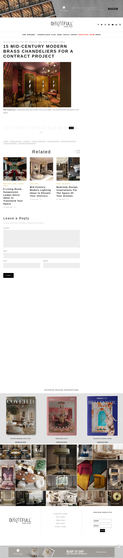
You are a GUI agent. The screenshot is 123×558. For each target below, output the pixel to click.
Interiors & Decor (44, 34)
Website (45, 264)
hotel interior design (39, 141)
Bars (13, 42)
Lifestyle (66, 34)
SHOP (91, 34)
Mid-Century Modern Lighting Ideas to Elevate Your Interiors (40, 191)
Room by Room (83, 34)
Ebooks (98, 34)
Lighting (40, 42)
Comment (6, 228)
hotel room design (53, 141)
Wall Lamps (60, 523)
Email (5, 264)
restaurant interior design (27, 143)
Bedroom (58, 183)
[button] (120, 420)
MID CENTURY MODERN (10, 143)
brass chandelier (16, 141)
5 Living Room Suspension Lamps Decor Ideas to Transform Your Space (13, 196)
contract (27, 141)
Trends (59, 34)
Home (24, 34)
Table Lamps (60, 520)
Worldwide (31, 34)
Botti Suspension (9, 110)
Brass (6, 141)
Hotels (26, 42)
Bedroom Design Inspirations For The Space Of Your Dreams (67, 191)
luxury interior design (68, 141)
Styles (53, 34)
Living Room (21, 183)
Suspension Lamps (61, 514)
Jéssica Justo (6, 42)
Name (5, 254)
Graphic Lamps (60, 526)
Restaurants (62, 42)
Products (5, 185)
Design (22, 42)
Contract (74, 34)
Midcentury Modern (53, 42)
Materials (45, 42)
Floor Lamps (60, 517)
